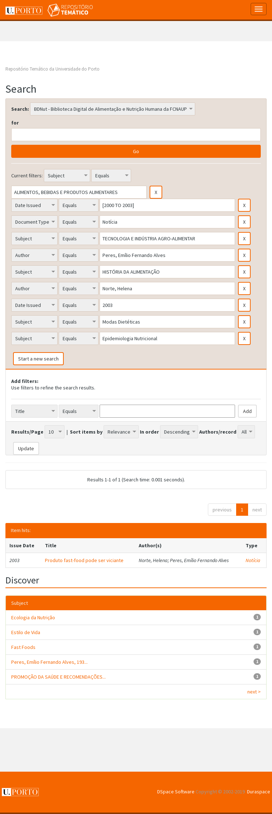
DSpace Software (175, 791)
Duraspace (258, 791)
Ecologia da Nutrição (33, 617)
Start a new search (38, 358)
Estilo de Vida (25, 632)
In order (149, 432)
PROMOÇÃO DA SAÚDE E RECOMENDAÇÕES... (58, 677)
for (15, 122)
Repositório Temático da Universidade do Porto (52, 69)
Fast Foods (23, 647)
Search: (20, 109)
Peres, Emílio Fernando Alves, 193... (49, 662)
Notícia (253, 560)
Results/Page (27, 432)
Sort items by (86, 432)
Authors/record (218, 432)
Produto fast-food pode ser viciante (84, 560)
